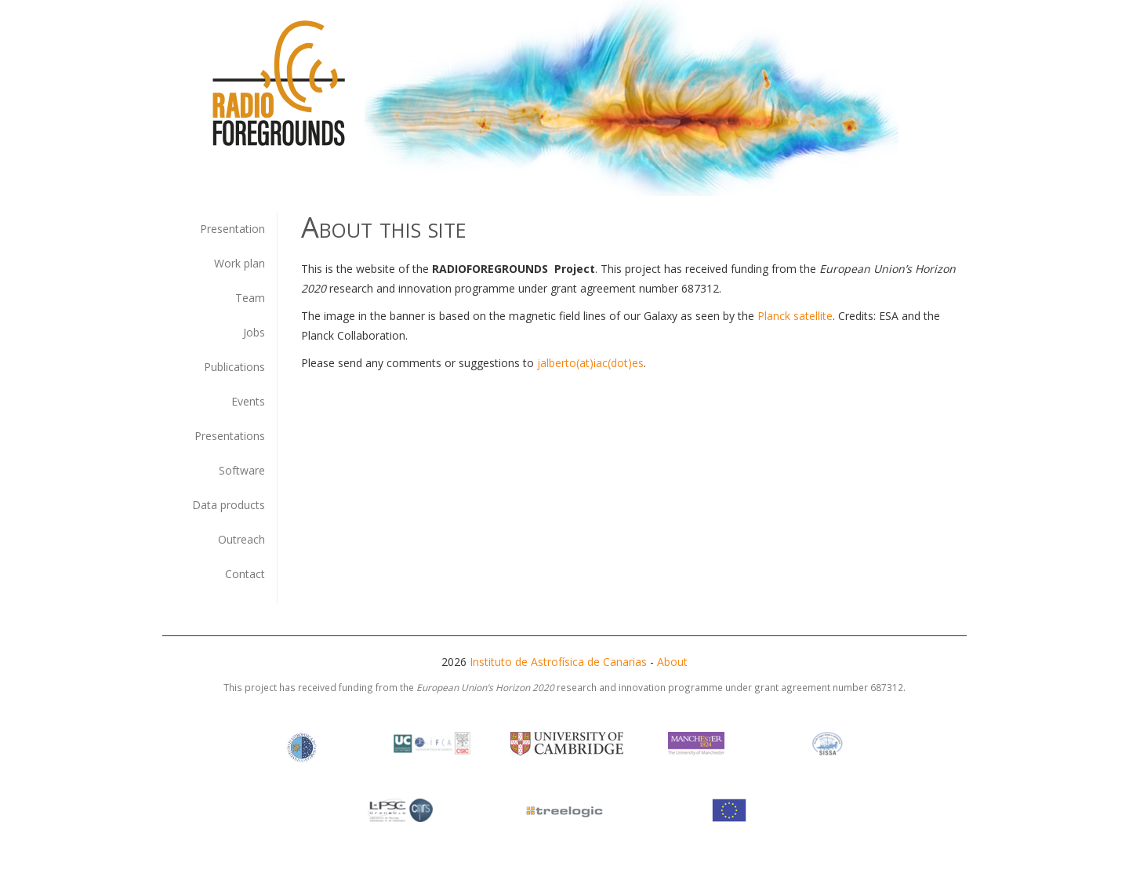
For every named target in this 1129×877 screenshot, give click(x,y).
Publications (234, 366)
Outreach (241, 539)
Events (248, 401)
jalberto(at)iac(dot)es (590, 362)
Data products (228, 504)
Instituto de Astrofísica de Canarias (558, 661)
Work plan (239, 263)
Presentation (232, 228)
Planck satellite (795, 315)
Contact (245, 573)
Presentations (229, 435)
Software (242, 470)
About (672, 661)
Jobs (254, 332)
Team (250, 297)
